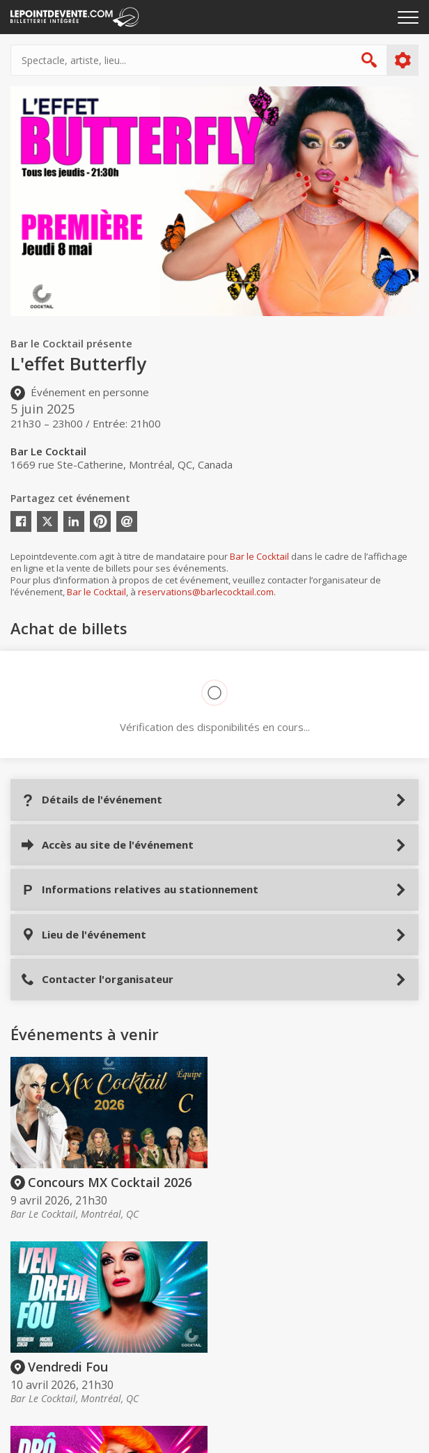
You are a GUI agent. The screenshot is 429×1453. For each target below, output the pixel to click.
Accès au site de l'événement (107, 845)
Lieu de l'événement (83, 934)
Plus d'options (402, 60)
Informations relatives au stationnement (139, 889)
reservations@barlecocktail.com (206, 592)
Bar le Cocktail (259, 556)
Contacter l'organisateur (97, 979)
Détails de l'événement (91, 799)
